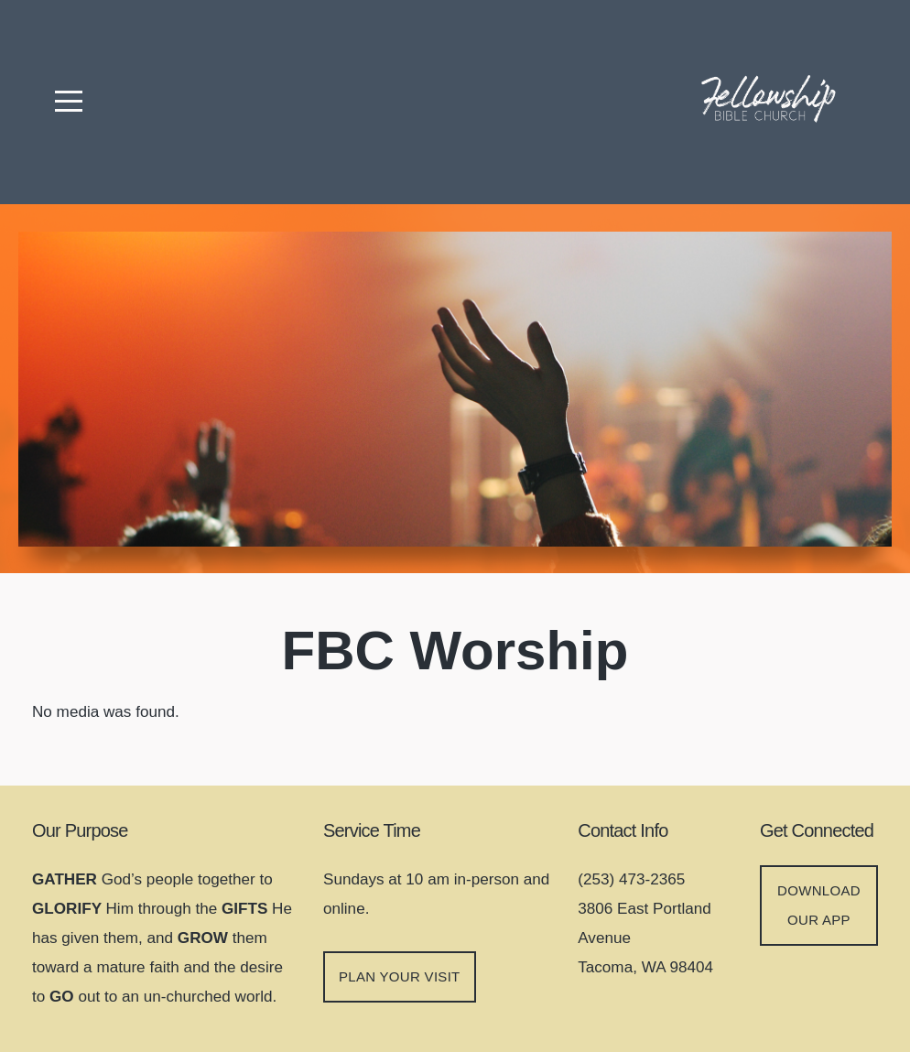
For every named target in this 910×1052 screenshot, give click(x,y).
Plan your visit (399, 976)
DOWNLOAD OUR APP (819, 905)
